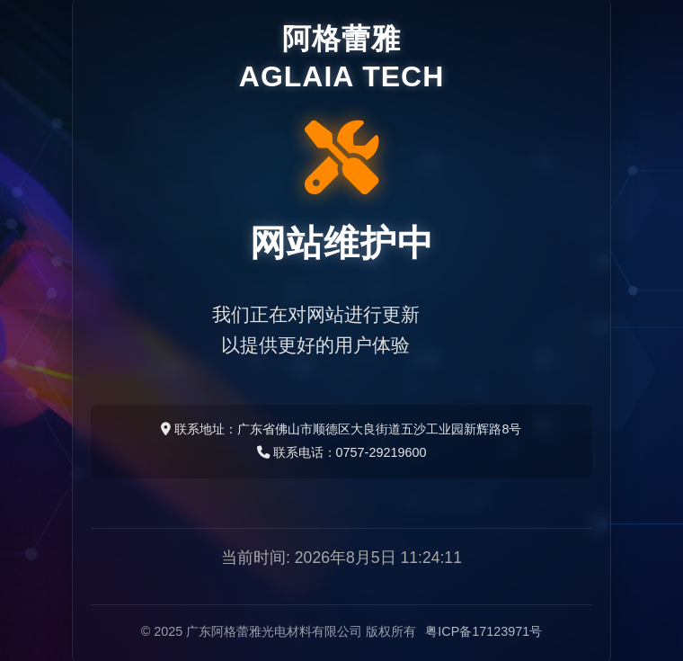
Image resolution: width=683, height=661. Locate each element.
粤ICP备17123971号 (483, 631)
